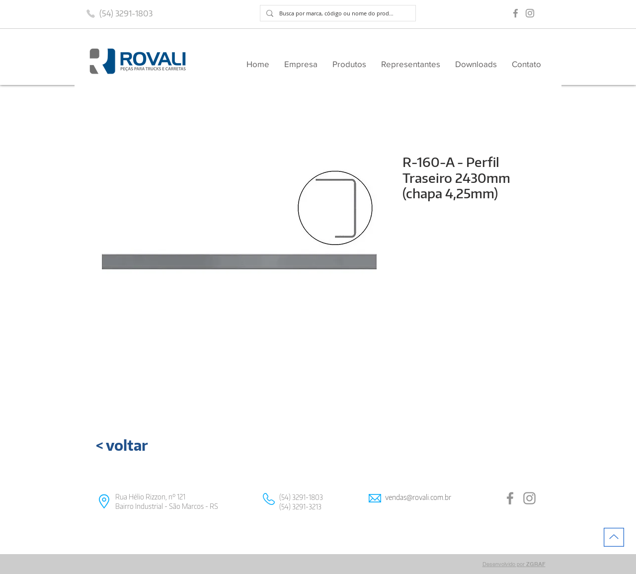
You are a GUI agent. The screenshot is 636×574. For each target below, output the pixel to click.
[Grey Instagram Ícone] (530, 13)
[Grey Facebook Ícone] (515, 13)
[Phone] (90, 13)
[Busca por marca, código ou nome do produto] (337, 13)
